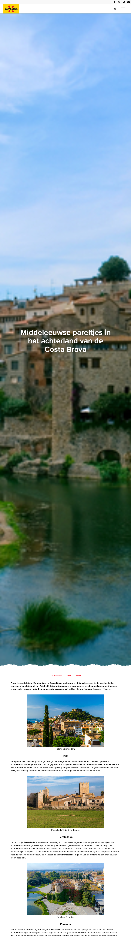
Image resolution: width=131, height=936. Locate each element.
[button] (123, 9)
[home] (11, 8)
